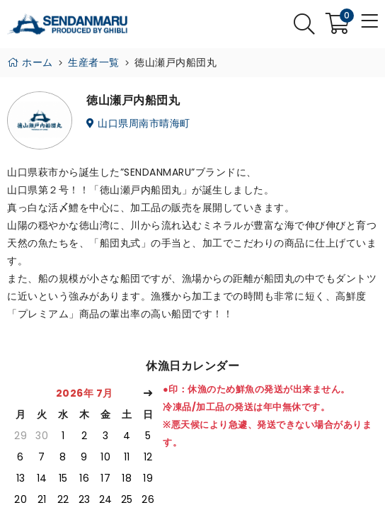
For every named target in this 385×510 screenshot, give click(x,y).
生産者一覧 (94, 62)
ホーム (30, 62)
